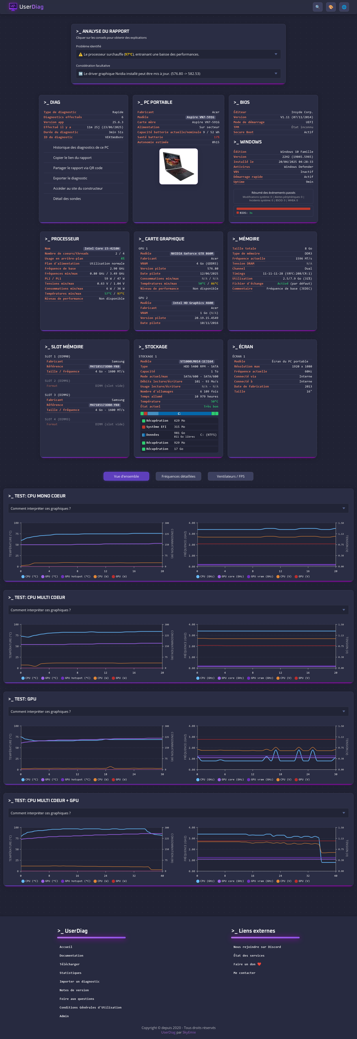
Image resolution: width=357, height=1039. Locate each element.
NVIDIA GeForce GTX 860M (192, 253)
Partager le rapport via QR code (74, 168)
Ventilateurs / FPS (231, 476)
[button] (83, 158)
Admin (64, 1016)
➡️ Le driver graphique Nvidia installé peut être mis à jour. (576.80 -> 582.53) (139, 73)
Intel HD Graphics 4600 (193, 303)
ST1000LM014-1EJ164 (196, 361)
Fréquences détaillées (178, 476)
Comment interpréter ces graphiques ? (41, 508)
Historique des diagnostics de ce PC (78, 147)
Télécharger (70, 964)
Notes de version (74, 990)
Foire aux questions (77, 999)
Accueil (66, 947)
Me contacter (247, 973)
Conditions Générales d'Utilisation (91, 1007)
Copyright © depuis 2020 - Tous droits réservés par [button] (179, 1029)
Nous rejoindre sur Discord (260, 947)
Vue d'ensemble (126, 476)
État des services (252, 956)
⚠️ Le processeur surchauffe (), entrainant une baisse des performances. (139, 54)
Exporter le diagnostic (67, 178)
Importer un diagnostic (80, 981)
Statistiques (71, 973)
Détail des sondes (64, 198)
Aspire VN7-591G (200, 117)
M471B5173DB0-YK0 (104, 366)
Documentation (71, 956)
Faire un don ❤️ (250, 964)
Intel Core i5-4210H (102, 248)
